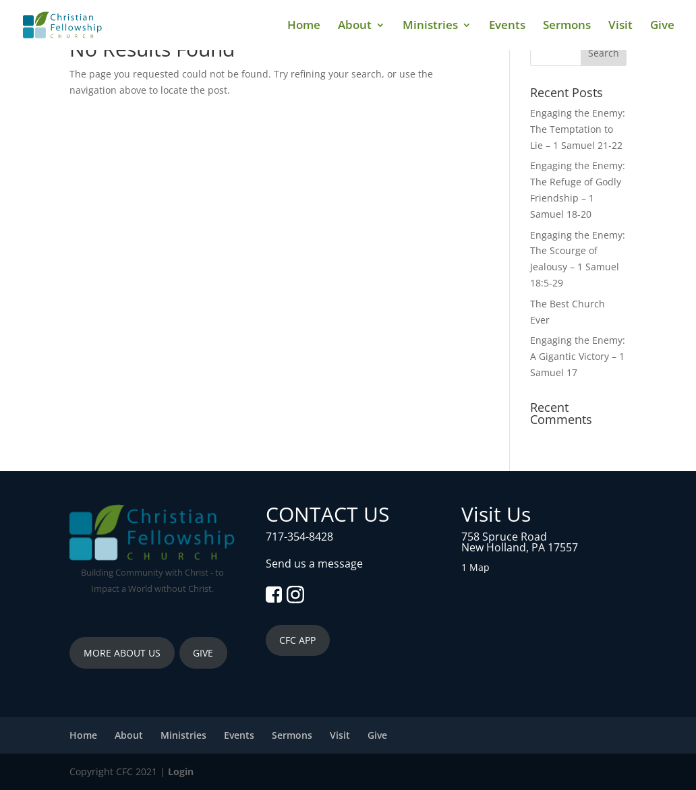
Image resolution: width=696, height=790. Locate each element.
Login (181, 771)
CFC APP (297, 640)
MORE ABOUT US (122, 652)
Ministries (430, 26)
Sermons (567, 26)
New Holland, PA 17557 (519, 547)
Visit (620, 26)
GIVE (203, 652)
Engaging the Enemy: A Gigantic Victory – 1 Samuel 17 (577, 356)
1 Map (475, 567)
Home (303, 26)
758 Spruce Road (504, 536)
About (355, 26)
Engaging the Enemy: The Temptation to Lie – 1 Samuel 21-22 (577, 129)
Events (507, 26)
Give (662, 26)
